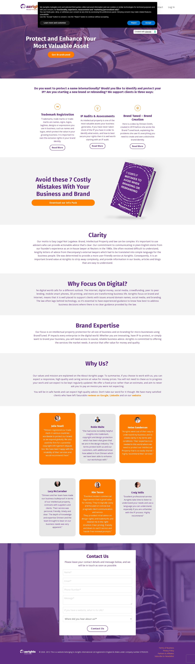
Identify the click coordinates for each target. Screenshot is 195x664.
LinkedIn (114, 395)
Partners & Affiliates (166, 655)
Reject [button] (133, 23)
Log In (171, 7)
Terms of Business (166, 650)
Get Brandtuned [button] (61, 54)
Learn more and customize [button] (55, 23)
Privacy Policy (168, 652)
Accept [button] (148, 23)
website (136, 395)
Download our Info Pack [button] (63, 202)
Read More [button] (57, 147)
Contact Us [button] (97, 630)
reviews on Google (98, 395)
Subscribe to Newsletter (164, 658)
